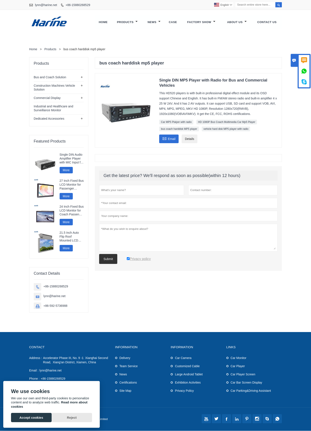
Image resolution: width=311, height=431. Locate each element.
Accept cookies (31, 417)
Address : (35, 358)
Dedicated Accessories (49, 119)
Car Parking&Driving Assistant (251, 391)
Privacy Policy (184, 391)
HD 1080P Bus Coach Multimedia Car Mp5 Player (226, 122)
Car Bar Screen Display (246, 382)
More (66, 170)
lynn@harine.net (46, 5)
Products (127, 22)
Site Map (125, 391)
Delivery (124, 358)
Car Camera (183, 358)
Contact (36, 347)
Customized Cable (187, 366)
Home (103, 22)
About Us (237, 22)
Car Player (238, 366)
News (154, 22)
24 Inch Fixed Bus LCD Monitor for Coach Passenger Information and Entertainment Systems (72, 210)
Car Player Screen (243, 374)
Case (173, 22)
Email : (33, 370)
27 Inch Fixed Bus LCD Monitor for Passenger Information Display (72, 185)
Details (189, 139)
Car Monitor (238, 358)
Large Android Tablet (189, 374)
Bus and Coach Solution (50, 77)
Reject (72, 417)
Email (168, 138)
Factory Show (201, 22)
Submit (108, 259)
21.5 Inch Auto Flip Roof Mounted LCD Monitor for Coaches (69, 237)
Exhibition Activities (188, 382)
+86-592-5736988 (55, 306)
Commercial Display (47, 98)
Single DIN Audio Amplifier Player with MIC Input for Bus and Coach (71, 159)
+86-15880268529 (77, 5)
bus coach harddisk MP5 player (179, 129)
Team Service (128, 366)
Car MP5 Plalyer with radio (176, 122)
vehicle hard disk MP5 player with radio (225, 129)
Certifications (128, 382)
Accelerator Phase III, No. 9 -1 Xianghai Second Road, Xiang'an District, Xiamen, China (75, 360)
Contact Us (266, 22)
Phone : (34, 379)
